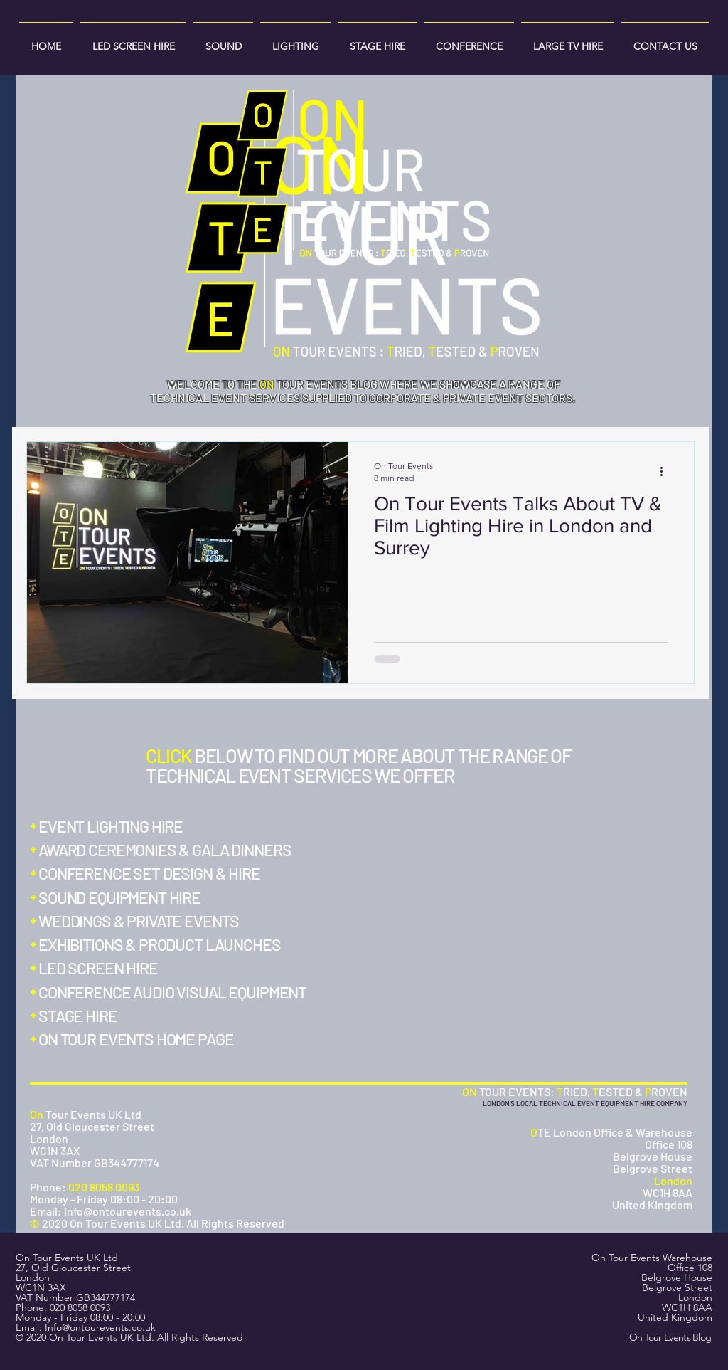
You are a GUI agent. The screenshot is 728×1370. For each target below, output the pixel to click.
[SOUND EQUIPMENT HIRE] (122, 897)
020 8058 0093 (80, 1307)
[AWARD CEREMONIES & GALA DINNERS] (166, 850)
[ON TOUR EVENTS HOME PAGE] (137, 1039)
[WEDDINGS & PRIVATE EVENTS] (140, 921)
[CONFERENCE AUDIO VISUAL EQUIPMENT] (178, 992)
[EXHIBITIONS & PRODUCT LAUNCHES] (163, 944)
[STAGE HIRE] (84, 1016)
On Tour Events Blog (670, 1337)
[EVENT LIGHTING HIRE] (111, 826)
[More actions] (666, 471)
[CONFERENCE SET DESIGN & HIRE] (147, 873)
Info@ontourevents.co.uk (100, 1327)
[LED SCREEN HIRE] (103, 968)
